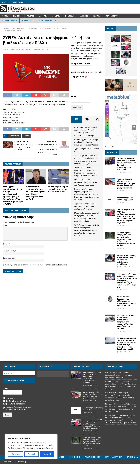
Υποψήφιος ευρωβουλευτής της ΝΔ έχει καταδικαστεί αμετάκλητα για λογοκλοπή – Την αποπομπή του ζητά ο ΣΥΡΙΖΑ (13, 195)
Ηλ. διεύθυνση (9, 251)
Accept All (47, 454)
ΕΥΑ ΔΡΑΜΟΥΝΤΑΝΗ (112, 393)
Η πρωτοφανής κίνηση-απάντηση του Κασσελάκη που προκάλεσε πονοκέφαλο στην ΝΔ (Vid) (35, 192)
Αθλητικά (56, 16)
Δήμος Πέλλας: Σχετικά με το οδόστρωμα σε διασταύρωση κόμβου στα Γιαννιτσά (85, 206)
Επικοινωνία (18, 2)
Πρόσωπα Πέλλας (9, 21)
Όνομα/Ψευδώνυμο (80, 64)
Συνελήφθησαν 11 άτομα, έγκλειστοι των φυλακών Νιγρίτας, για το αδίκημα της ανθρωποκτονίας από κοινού (127, 239)
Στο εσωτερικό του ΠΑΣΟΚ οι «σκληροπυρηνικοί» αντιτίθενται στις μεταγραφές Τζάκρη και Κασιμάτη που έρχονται (126, 216)
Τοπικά (5, 16)
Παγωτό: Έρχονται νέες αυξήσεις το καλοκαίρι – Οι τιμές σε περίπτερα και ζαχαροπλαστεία (87, 142)
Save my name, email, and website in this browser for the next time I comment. (36, 265)
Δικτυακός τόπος (9, 258)
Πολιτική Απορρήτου (113, 457)
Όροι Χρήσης (74, 457)
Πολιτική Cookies (92, 457)
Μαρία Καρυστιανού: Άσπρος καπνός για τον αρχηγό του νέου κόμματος (119, 375)
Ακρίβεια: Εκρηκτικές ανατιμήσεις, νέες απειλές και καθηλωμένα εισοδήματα (85, 182)
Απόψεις (84, 16)
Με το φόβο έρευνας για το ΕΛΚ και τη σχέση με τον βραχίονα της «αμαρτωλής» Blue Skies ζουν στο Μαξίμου (126, 322)
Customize (16, 454)
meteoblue (109, 146)
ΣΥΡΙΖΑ (26, 136)
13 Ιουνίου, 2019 (12, 49)
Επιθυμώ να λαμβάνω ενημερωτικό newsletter (14, 402)
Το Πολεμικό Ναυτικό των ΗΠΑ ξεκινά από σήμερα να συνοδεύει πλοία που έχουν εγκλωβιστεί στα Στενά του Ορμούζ (86, 230)
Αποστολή (77, 107)
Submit (7, 415)
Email (74, 96)
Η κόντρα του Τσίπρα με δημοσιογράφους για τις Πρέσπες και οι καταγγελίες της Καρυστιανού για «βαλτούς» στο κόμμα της (87, 194)
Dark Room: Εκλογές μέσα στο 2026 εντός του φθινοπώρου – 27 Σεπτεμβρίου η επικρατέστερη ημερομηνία (126, 163)
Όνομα (6, 244)
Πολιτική (30, 16)
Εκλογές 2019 (18, 28)
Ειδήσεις (16, 16)
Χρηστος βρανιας (111, 415)
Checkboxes (9, 398)
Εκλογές (96, 16)
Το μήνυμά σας (79, 76)
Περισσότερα (111, 16)
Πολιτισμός (70, 16)
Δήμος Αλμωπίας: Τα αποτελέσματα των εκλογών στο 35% (58, 189)
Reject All (31, 454)
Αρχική (5, 2)
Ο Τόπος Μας (28, 21)
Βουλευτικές (39, 49)
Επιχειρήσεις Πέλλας (47, 21)
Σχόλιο (6, 226)
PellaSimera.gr (26, 49)
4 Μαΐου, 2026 (122, 172)
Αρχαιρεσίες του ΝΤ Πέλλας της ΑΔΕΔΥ (126, 198)
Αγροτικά (43, 16)
